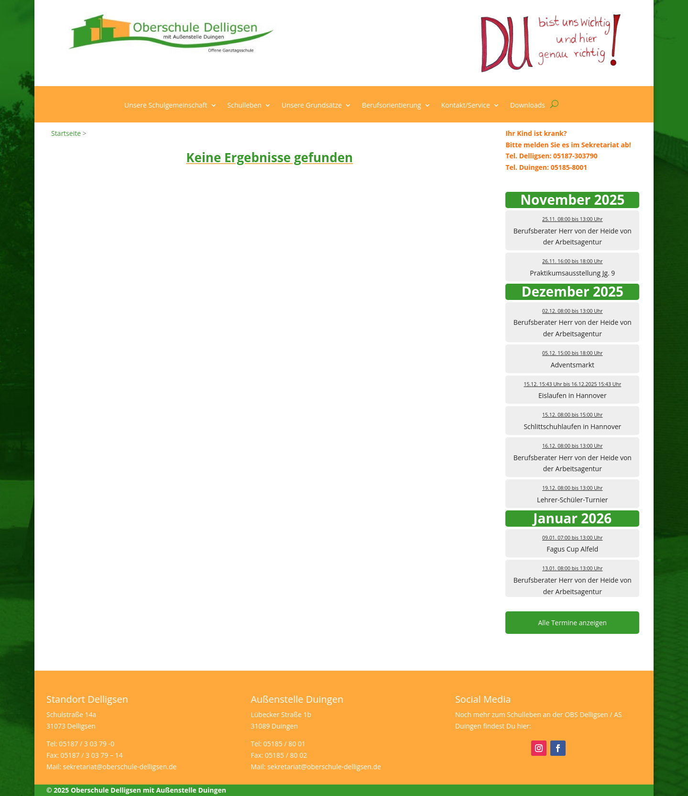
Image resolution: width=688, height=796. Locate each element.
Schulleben (245, 106)
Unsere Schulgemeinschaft (165, 106)
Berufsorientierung (391, 106)
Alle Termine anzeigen (572, 622)
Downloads (527, 106)
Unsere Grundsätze (312, 106)
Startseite (66, 133)
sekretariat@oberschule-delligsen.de (120, 766)
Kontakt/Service (465, 106)
